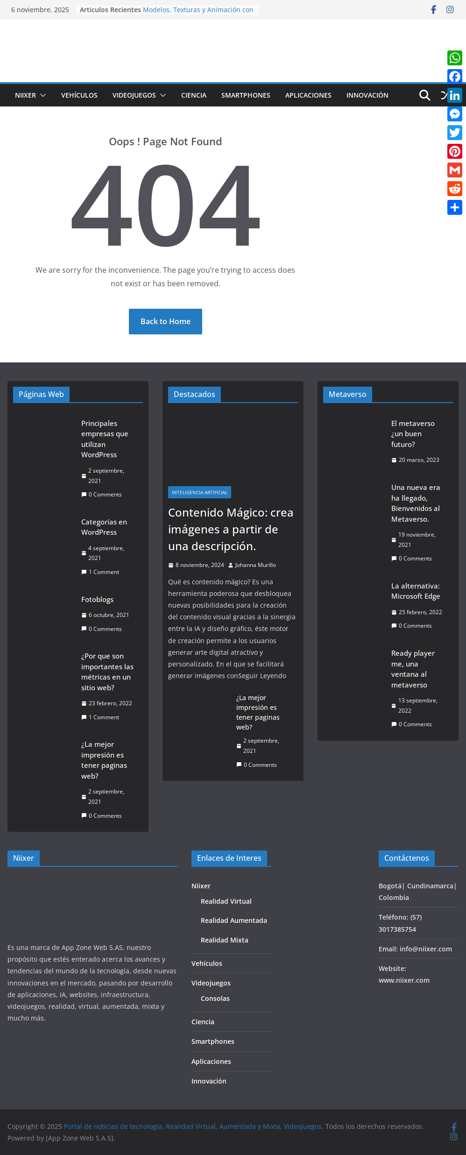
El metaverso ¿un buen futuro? (413, 433)
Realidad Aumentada (234, 920)
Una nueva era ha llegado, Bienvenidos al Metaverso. (415, 503)
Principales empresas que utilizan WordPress (104, 439)
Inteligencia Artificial (199, 492)
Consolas (215, 998)
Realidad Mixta (224, 939)
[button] (41, 95)
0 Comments (101, 494)
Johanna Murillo (255, 565)
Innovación (367, 95)
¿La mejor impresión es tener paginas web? (104, 759)
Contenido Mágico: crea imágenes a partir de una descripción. (231, 528)
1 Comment (100, 572)
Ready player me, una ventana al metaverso (413, 668)
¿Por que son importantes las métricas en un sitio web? (107, 671)
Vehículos (79, 95)
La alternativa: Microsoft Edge (415, 591)
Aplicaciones (308, 95)
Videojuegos (134, 95)
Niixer (25, 95)
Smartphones (245, 95)
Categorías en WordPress (104, 527)
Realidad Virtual (226, 901)
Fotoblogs (97, 599)
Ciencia (193, 95)
